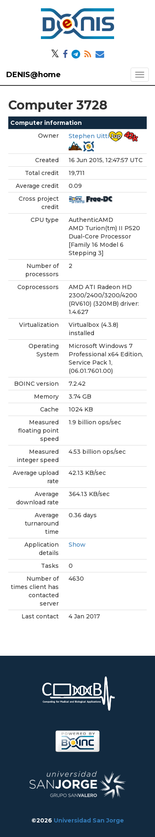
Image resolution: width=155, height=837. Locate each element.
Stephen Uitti (89, 136)
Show (77, 544)
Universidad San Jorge (89, 820)
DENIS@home (33, 74)
